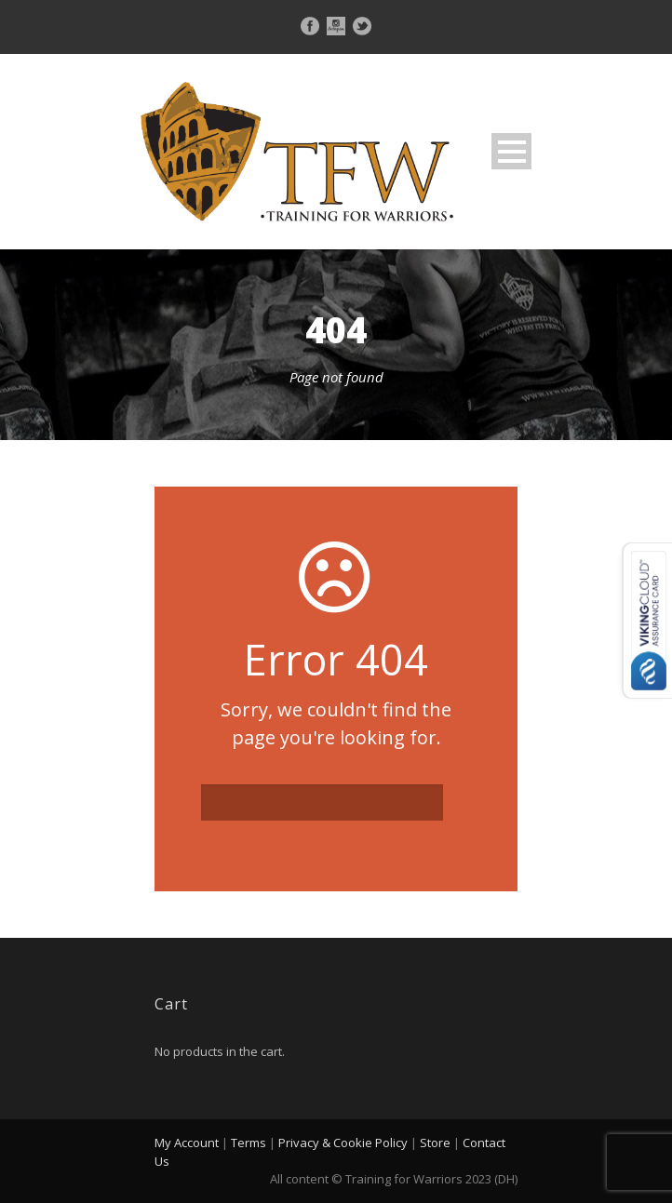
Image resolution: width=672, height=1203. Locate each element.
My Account (187, 1142)
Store (435, 1142)
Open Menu (511, 151)
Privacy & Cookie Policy (343, 1142)
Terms (248, 1142)
